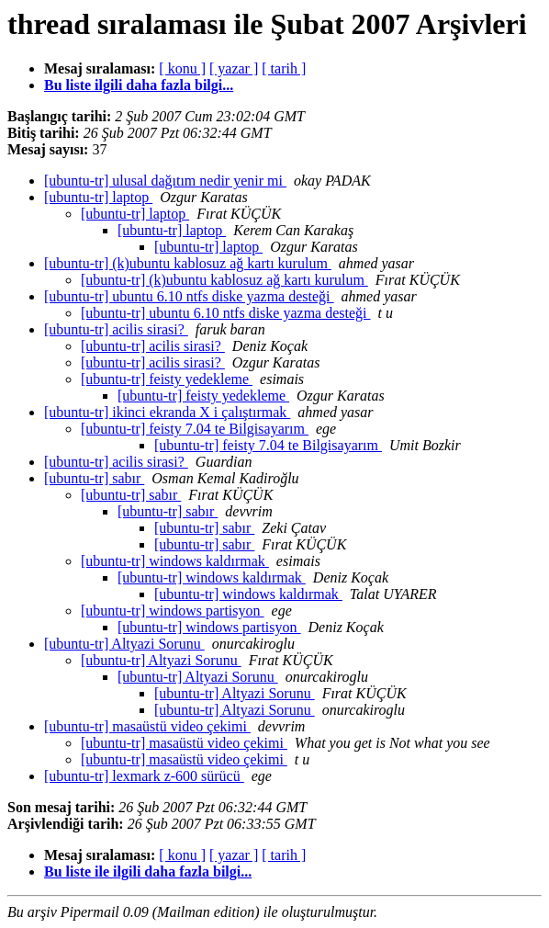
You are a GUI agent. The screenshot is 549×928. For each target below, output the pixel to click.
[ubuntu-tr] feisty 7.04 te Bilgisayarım (194, 428)
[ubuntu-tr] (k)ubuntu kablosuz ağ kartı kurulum (187, 263)
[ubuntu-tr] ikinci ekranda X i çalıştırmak (167, 412)
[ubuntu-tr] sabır (94, 478)
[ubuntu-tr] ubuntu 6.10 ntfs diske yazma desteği (189, 296)
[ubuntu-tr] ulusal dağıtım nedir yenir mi (165, 180)
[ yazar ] (233, 68)
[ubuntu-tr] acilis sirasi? (116, 329)
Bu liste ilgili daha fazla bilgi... (138, 85)
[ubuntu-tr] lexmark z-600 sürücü (144, 776)
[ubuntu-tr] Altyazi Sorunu (124, 643)
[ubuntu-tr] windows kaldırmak (175, 561)
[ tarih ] (284, 68)
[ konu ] (182, 68)
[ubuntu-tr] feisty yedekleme (166, 379)
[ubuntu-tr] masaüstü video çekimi (147, 726)
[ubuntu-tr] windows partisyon (172, 610)
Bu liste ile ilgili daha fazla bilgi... (148, 871)
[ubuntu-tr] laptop (98, 197)
